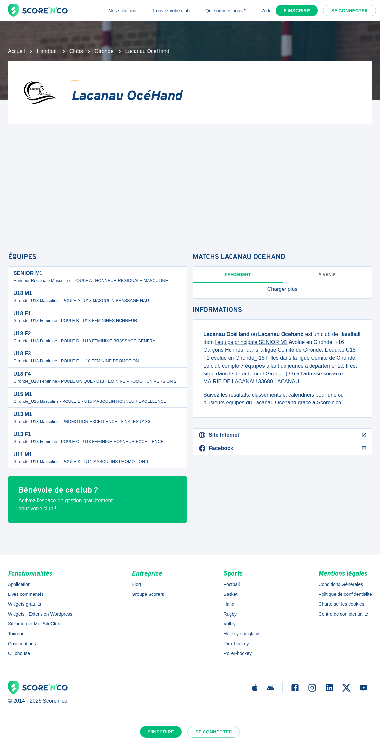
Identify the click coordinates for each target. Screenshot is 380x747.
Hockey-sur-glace (241, 633)
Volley (229, 623)
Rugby (229, 614)
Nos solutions (122, 10)
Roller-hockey (237, 653)
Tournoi (15, 633)
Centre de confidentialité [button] (343, 614)
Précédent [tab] (238, 274)
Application (19, 584)
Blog (136, 584)
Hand (228, 604)
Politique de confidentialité (345, 594)
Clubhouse (19, 653)
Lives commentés (26, 594)
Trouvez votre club (171, 10)
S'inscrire (297, 10)
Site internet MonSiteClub (34, 623)
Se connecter (349, 10)
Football (231, 584)
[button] (282, 289)
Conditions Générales (340, 584)
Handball (47, 51)
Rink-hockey (236, 643)
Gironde (104, 51)
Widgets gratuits (24, 604)
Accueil (16, 51)
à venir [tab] (327, 274)
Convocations (22, 643)
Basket (230, 594)
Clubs (76, 51)
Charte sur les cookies (341, 604)
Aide (267, 10)
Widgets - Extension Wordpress (40, 614)
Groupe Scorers (148, 594)
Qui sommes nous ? (226, 10)
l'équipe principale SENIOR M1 (251, 342)
